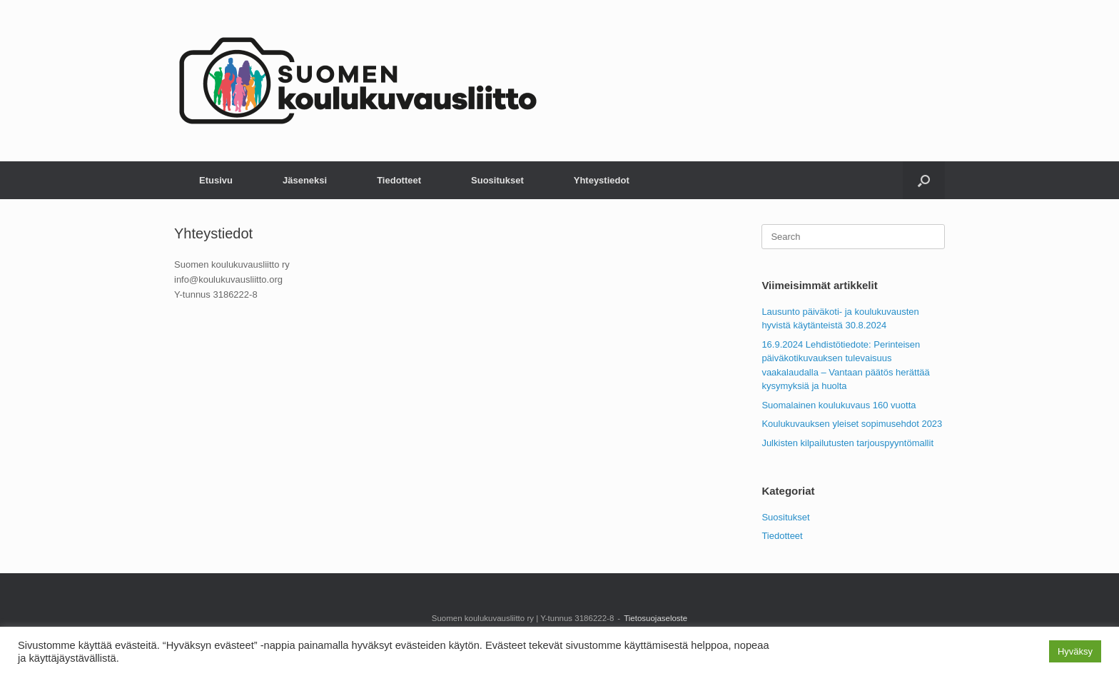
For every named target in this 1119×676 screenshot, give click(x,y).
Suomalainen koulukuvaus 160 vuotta (838, 405)
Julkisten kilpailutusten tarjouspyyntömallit (847, 443)
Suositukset (497, 180)
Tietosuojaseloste (655, 618)
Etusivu (216, 180)
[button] (924, 180)
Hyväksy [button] (1075, 651)
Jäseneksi (305, 180)
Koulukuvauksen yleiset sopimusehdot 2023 (851, 423)
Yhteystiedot (601, 180)
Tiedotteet (399, 180)
